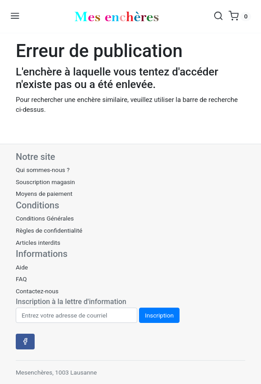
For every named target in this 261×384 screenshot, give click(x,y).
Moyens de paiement (44, 193)
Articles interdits (38, 242)
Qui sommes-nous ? (43, 169)
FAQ (21, 278)
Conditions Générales (45, 218)
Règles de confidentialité (49, 230)
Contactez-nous (37, 291)
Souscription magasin (45, 181)
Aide (22, 267)
